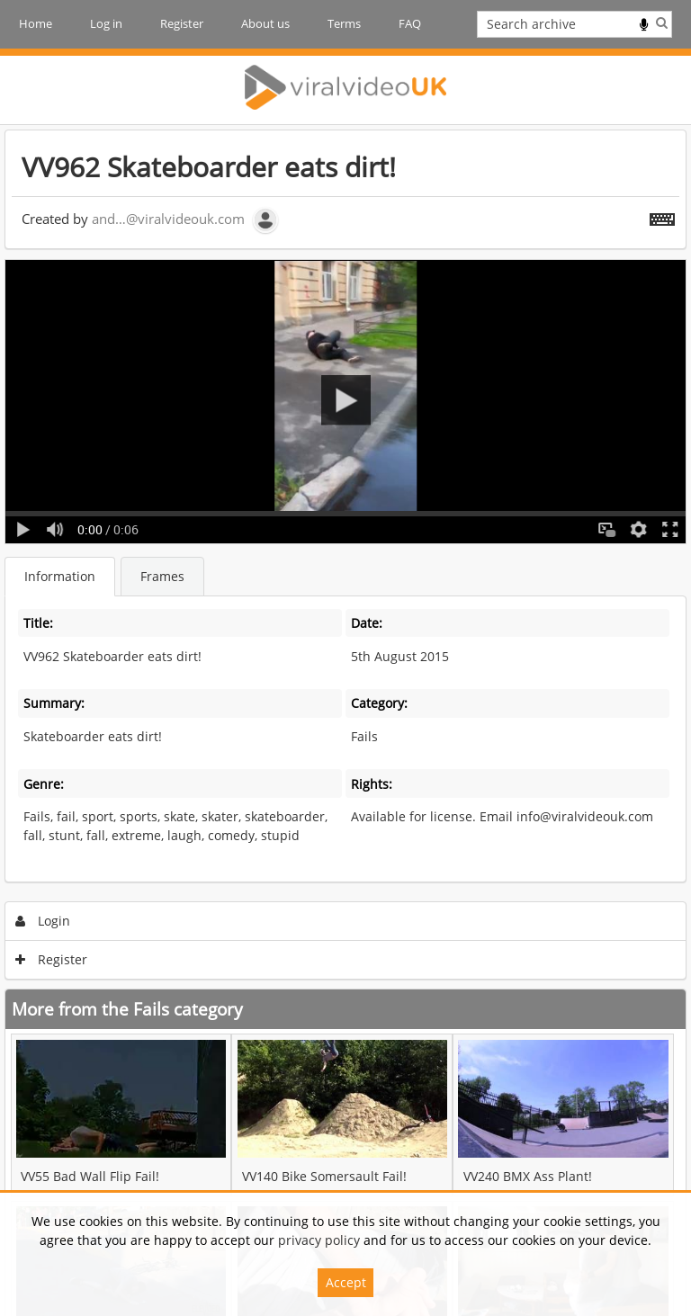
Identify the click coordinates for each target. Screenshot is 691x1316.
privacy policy (319, 1240)
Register (181, 23)
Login (43, 920)
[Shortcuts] (662, 216)
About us (265, 23)
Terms (344, 23)
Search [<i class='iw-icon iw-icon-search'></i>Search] (662, 22)
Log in (106, 23)
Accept (346, 1282)
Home (35, 23)
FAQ (410, 23)
